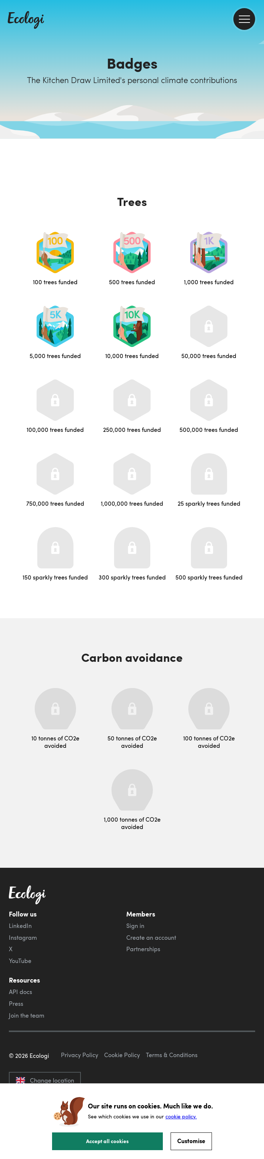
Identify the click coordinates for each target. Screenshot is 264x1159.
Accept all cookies (107, 1141)
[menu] (244, 19)
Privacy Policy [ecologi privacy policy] (79, 1055)
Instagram (23, 937)
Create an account (151, 937)
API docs (20, 991)
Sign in (135, 925)
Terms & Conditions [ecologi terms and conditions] (172, 1055)
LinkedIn (20, 925)
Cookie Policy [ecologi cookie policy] (122, 1055)
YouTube (20, 960)
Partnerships (143, 949)
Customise (191, 1140)
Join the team (26, 1015)
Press (16, 1003)
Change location (45, 1080)
